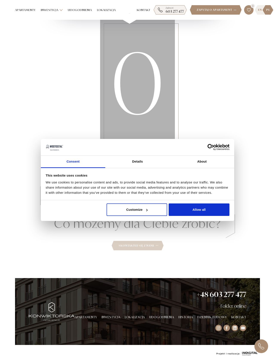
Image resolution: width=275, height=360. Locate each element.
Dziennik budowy (212, 317)
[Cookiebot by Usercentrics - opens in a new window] (210, 147)
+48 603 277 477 (221, 294)
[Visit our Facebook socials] (226, 328)
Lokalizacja (106, 10)
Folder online (233, 306)
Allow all (199, 209)
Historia (186, 317)
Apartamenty (25, 10)
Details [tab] (137, 161)
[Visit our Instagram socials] (218, 328)
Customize (137, 209)
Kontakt (143, 10)
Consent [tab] (73, 161)
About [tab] (202, 161)
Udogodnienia (80, 10)
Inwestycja (52, 10)
